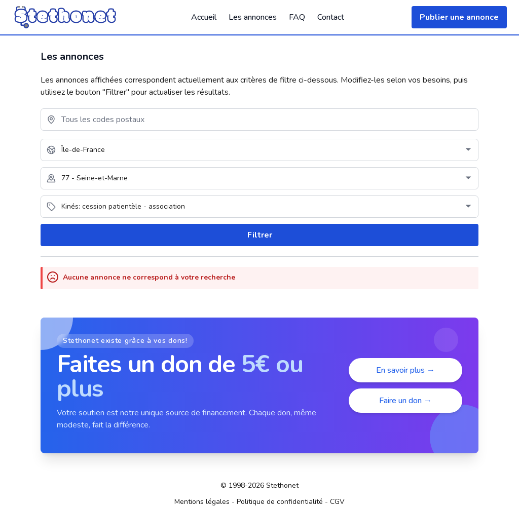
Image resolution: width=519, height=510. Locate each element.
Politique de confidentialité (280, 501)
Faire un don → (405, 400)
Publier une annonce (459, 17)
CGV (337, 501)
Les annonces (253, 17)
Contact (330, 17)
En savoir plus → (405, 370)
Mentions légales (202, 501)
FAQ (297, 17)
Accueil (203, 17)
